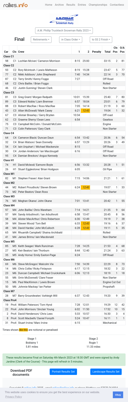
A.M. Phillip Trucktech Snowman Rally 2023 (62, 30)
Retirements (40, 39)
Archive (59, 4)
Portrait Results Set (63, 371)
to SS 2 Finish (100, 39)
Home (48, 4)
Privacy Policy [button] (13, 396)
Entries (82, 4)
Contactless (117, 4)
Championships (98, 4)
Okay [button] (118, 394)
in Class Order (69, 39)
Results (70, 4)
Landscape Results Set (106, 371)
